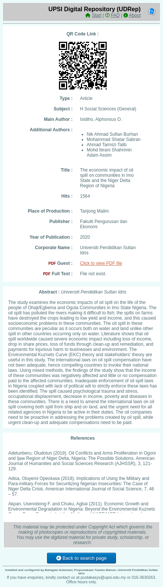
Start (96, 15)
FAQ (115, 15)
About (135, 15)
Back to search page (81, 558)
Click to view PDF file (101, 263)
